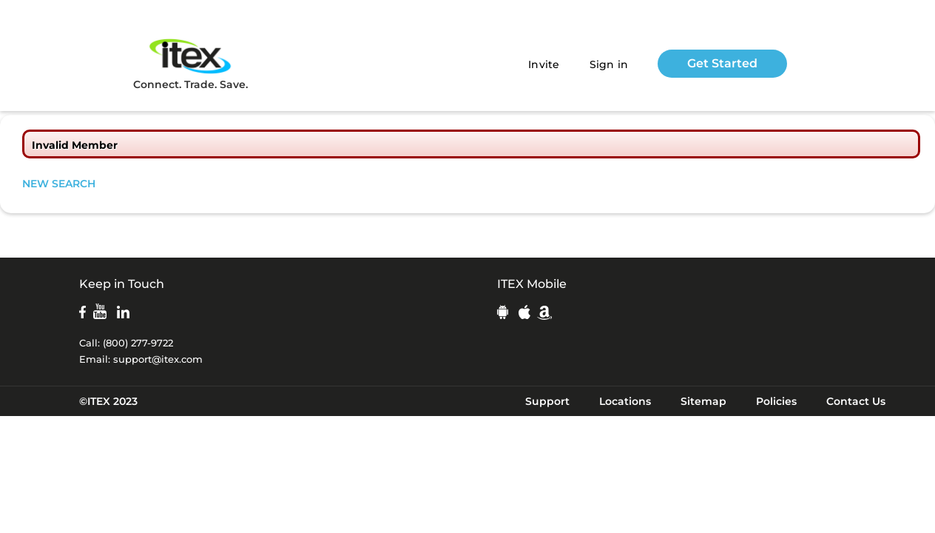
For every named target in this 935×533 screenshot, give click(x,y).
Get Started (722, 63)
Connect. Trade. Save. (190, 63)
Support (547, 401)
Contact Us (855, 401)
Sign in (609, 64)
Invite (544, 64)
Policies (776, 401)
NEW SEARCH (58, 183)
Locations (625, 401)
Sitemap (703, 401)
